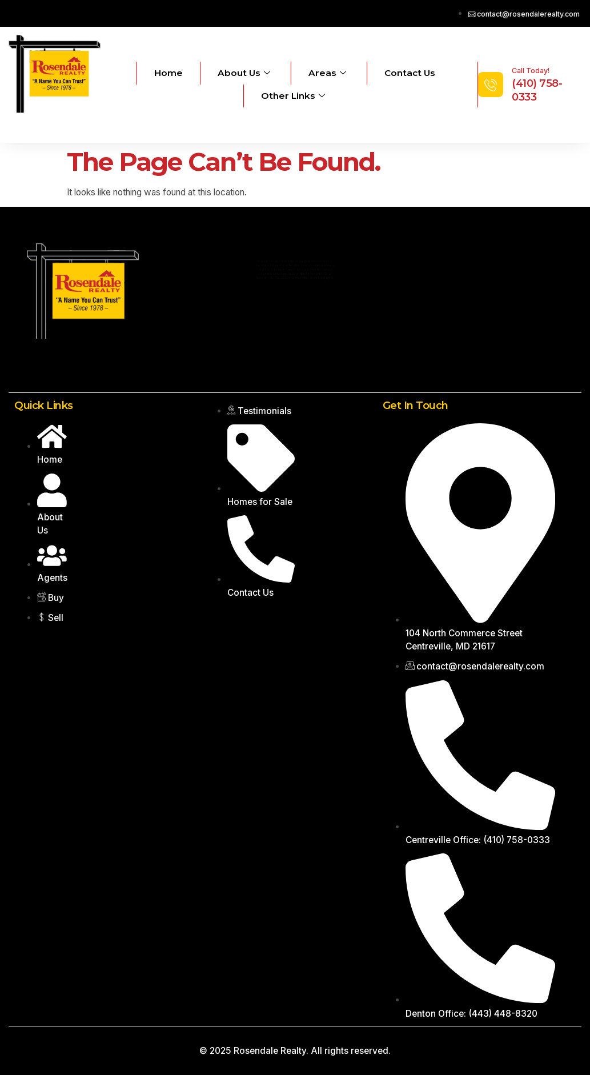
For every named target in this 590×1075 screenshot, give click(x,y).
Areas (327, 73)
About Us (244, 73)
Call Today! (530, 70)
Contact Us (409, 72)
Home (168, 72)
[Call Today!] (490, 84)
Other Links (293, 96)
